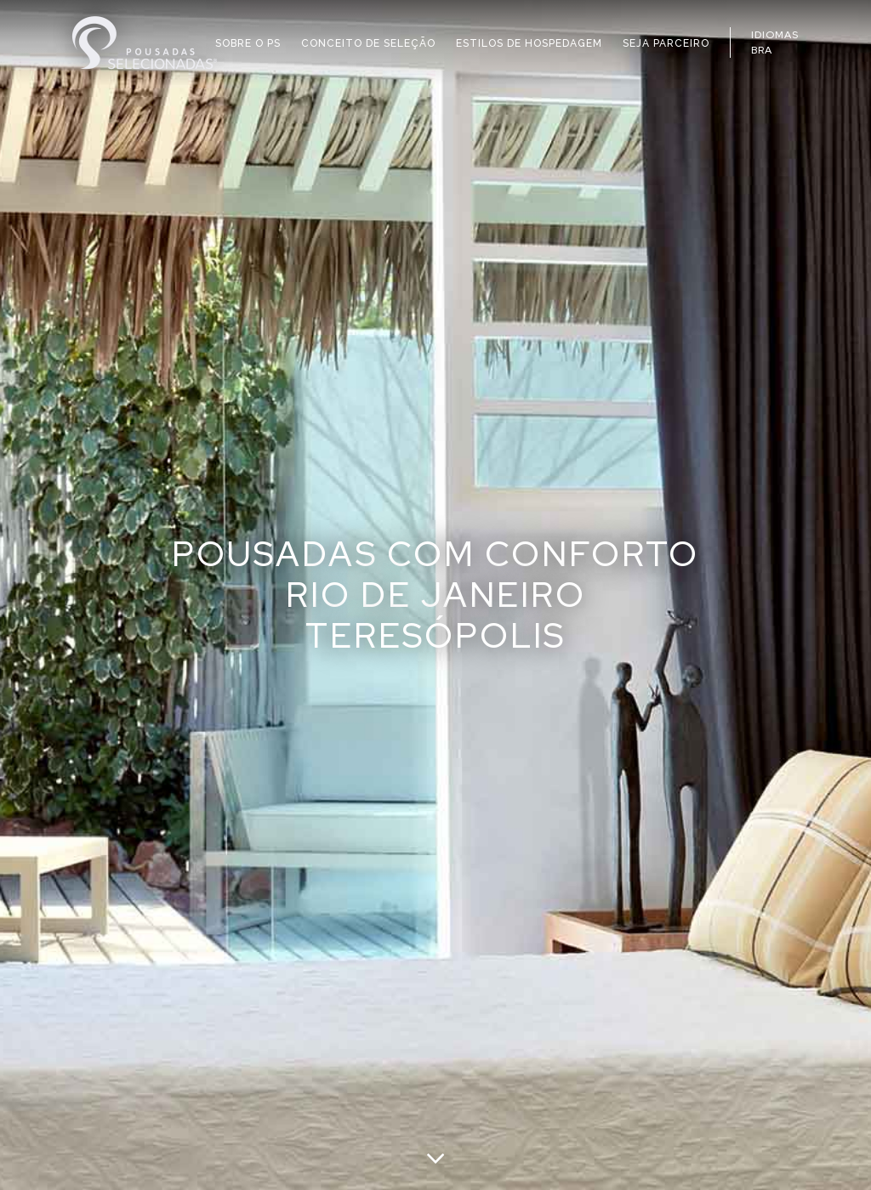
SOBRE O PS (248, 43)
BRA (761, 50)
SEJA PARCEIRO (666, 43)
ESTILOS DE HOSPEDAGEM (529, 43)
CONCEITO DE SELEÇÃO (368, 43)
